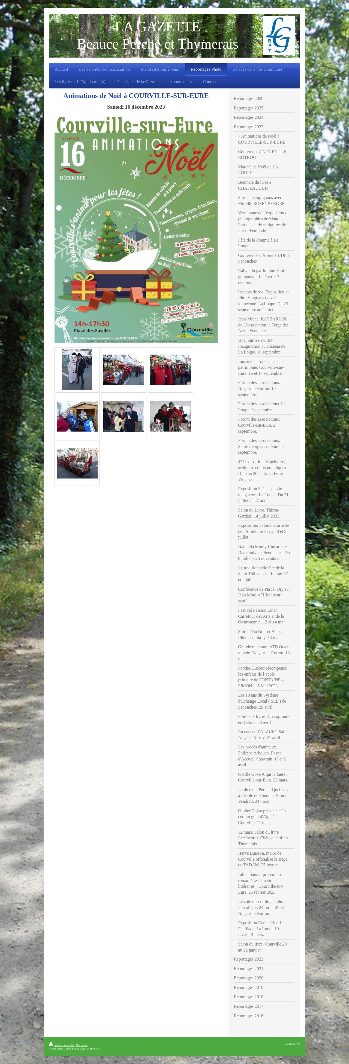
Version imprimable (62, 1045)
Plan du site (81, 1045)
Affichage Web (292, 1043)
